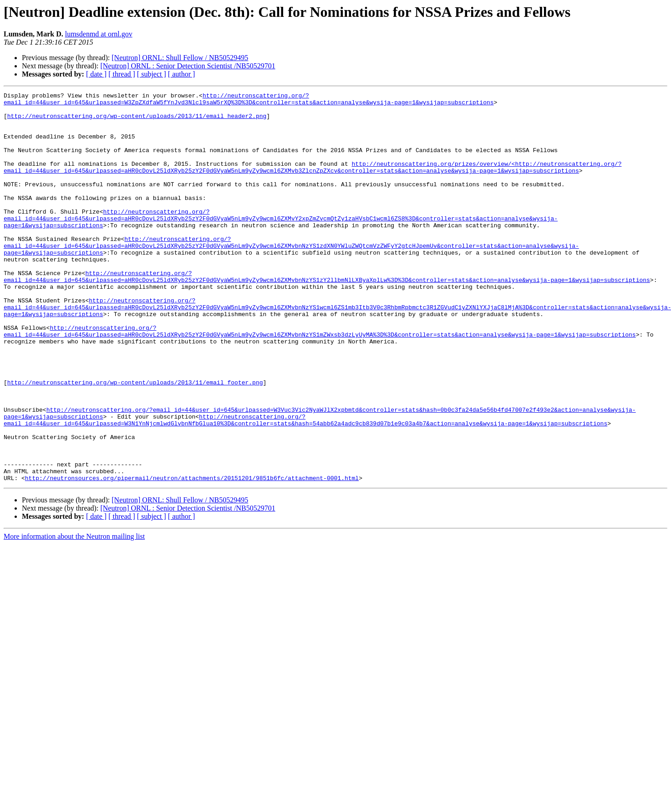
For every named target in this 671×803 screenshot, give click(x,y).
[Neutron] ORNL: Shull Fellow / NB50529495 (180, 57)
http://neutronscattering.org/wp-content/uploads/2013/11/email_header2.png (136, 121)
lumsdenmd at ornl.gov (98, 34)
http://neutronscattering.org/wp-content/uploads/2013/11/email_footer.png (135, 441)
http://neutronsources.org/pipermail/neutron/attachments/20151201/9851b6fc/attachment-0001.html (192, 556)
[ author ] (181, 74)
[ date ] (96, 74)
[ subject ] (151, 74)
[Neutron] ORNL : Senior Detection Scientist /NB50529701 (187, 66)
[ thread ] (121, 74)
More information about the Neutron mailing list (74, 614)
